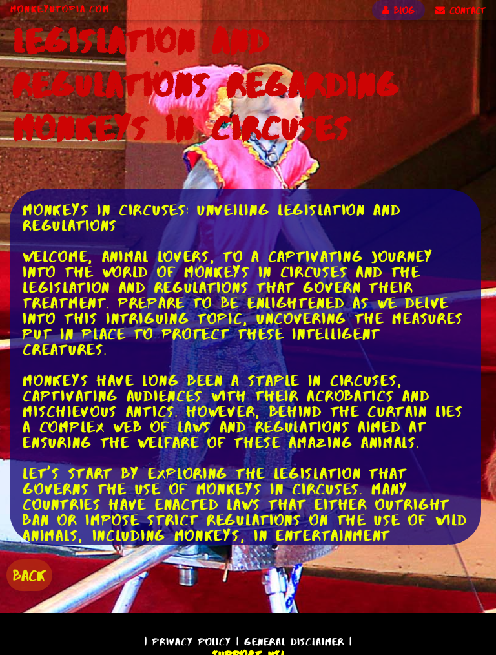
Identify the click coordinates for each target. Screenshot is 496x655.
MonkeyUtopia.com (60, 9)
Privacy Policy (191, 642)
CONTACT (460, 10)
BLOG (398, 10)
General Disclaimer (294, 642)
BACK (29, 575)
